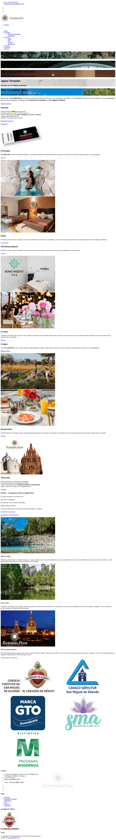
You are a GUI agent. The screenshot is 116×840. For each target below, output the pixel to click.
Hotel (9, 39)
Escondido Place (16, 836)
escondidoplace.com (13, 837)
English (6, 25)
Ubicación (7, 47)
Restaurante (11, 44)
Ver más (3, 157)
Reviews (6, 49)
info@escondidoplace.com (12, 779)
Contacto (7, 45)
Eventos (10, 42)
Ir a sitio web (4, 242)
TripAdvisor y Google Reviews (10, 515)
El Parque (7, 32)
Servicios (7, 37)
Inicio (6, 31)
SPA (9, 40)
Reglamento (11, 36)
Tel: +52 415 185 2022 (11, 2)
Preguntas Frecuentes (14, 34)
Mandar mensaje (5, 351)
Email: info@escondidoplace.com (14, 4)
